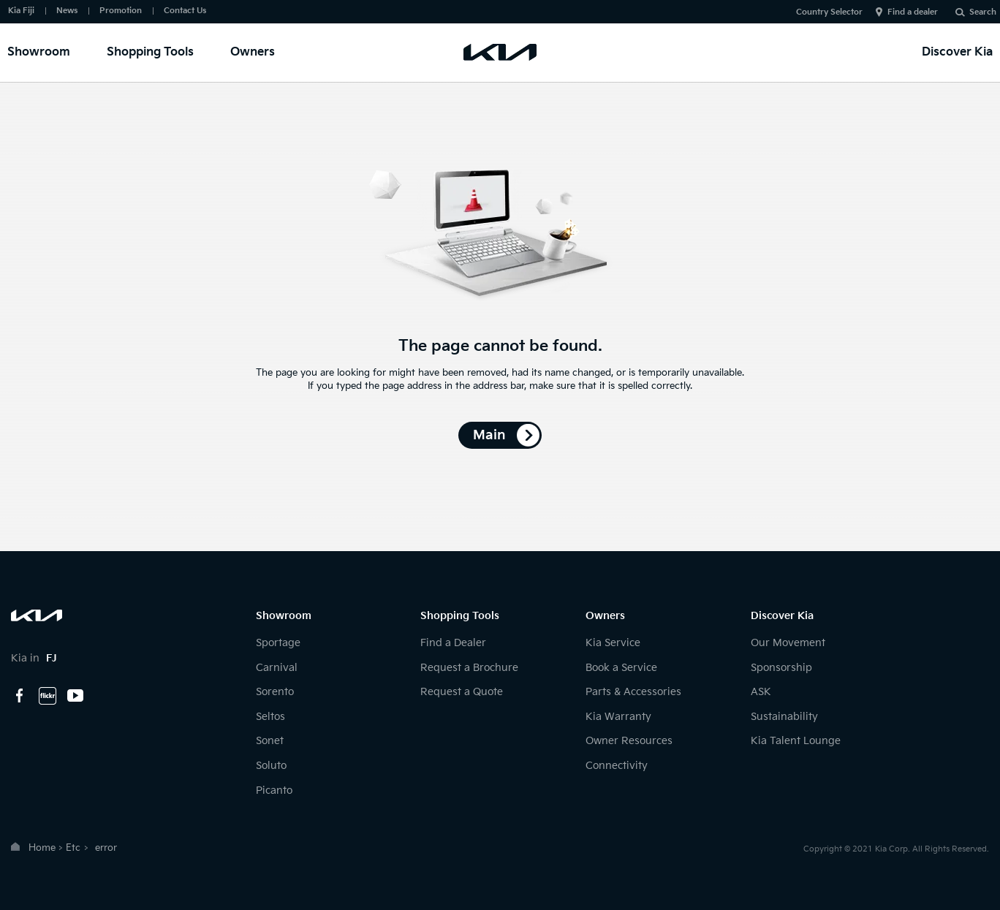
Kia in (34, 658)
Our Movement (788, 643)
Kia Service (613, 643)
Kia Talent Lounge (796, 741)
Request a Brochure (469, 667)
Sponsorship (781, 667)
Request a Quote (461, 692)
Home (42, 848)
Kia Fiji (21, 10)
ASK (761, 692)
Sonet (270, 741)
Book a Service (621, 667)
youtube (75, 696)
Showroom (38, 52)
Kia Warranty (618, 716)
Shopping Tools (150, 52)
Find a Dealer (453, 643)
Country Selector (829, 12)
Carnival (277, 667)
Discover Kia (957, 52)
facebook (20, 696)
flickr (47, 696)
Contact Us (185, 10)
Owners (252, 52)
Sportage (278, 643)
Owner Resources (629, 741)
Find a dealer (912, 12)
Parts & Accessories (633, 692)
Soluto (271, 765)
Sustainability (784, 716)
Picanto (274, 790)
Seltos (270, 716)
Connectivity (617, 765)
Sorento (275, 692)
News (66, 10)
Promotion (120, 10)
